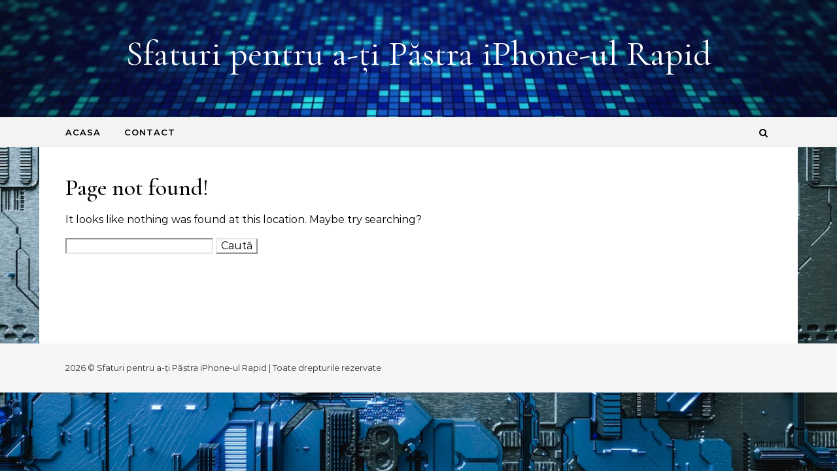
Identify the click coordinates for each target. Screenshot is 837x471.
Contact (149, 132)
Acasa (83, 132)
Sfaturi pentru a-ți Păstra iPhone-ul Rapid (418, 53)
